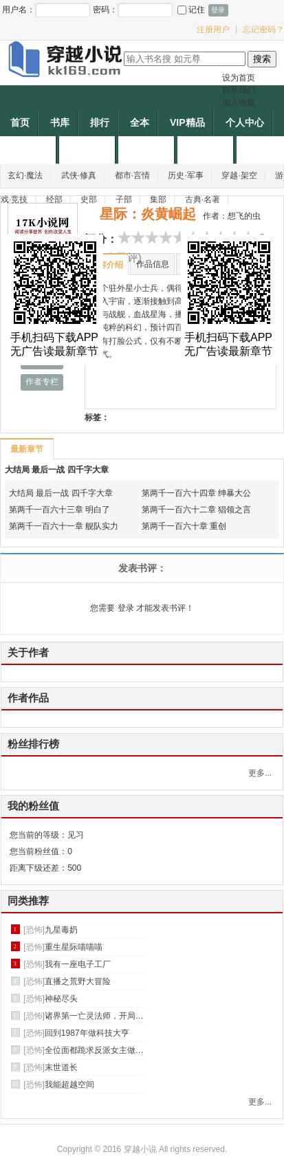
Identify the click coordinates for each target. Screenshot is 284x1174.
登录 (126, 608)
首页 (20, 122)
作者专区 (29, 149)
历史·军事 (185, 175)
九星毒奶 (61, 930)
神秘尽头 (61, 998)
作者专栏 (41, 382)
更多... (260, 773)
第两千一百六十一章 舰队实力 (63, 526)
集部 (158, 199)
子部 (124, 199)
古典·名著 (202, 199)
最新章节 (26, 449)
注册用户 (213, 29)
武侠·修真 (78, 175)
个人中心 (245, 122)
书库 (59, 122)
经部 (54, 199)
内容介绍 (106, 265)
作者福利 (207, 149)
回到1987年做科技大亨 (87, 1033)
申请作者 (88, 149)
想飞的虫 (244, 216)
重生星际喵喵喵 (73, 947)
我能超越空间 (69, 1084)
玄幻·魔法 (25, 175)
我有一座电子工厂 (78, 964)
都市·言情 (132, 175)
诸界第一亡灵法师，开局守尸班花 (106, 1016)
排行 (99, 122)
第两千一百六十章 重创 (184, 526)
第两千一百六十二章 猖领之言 (196, 509)
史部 (88, 199)
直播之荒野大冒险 (78, 981)
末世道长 (61, 1067)
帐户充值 (148, 149)
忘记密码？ (263, 29)
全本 (139, 122)
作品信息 (152, 264)
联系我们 (238, 90)
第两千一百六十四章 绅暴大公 (196, 493)
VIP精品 (187, 122)
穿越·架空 (238, 175)
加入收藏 (238, 102)
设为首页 (238, 78)
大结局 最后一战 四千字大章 (57, 470)
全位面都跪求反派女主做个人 (98, 1050)
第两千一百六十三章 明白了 (59, 509)
